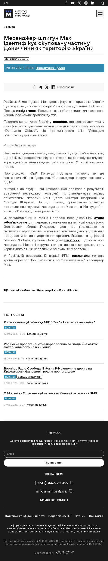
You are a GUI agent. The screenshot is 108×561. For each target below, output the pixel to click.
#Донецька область (19, 290)
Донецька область (29, 377)
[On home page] (13, 13)
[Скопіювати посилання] (63, 87)
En (6, 3)
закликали (81, 255)
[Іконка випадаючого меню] (100, 13)
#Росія (72, 290)
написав (60, 121)
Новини (10, 328)
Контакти (96, 516)
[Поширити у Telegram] (40, 87)
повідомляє (26, 111)
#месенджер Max (51, 290)
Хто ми (80, 516)
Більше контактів (52, 499)
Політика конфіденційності (24, 516)
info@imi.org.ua (51, 491)
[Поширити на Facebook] (34, 87)
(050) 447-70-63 (51, 483)
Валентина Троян (50, 68)
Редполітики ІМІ (59, 516)
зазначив (71, 240)
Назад (10, 26)
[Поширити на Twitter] (47, 87)
